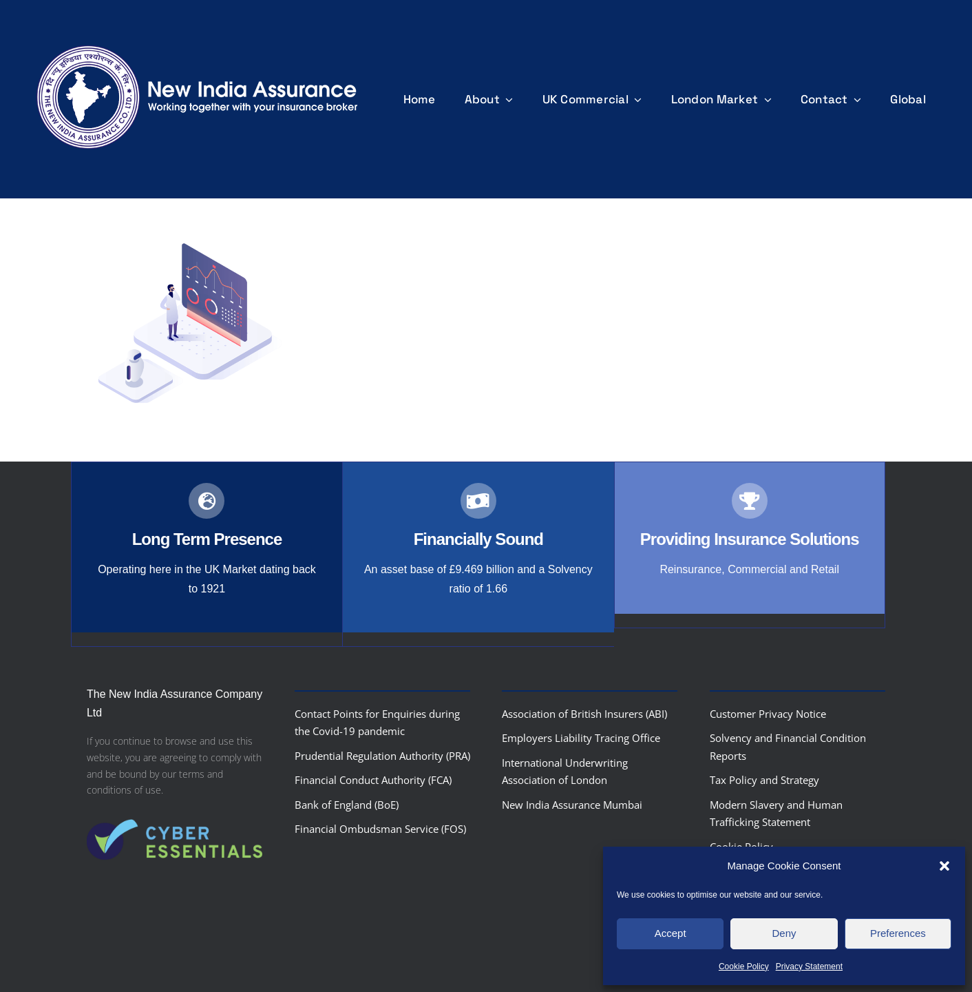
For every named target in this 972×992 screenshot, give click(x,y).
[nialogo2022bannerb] (197, 42)
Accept (670, 933)
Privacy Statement (809, 966)
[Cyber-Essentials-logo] (174, 810)
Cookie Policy (744, 966)
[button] (944, 866)
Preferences (898, 933)
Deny (784, 933)
